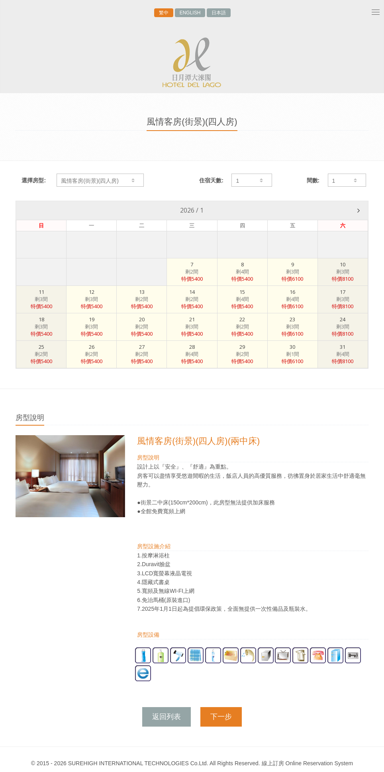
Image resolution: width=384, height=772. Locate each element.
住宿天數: (211, 180)
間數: (313, 180)
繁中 (163, 13)
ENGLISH (190, 13)
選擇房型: (34, 180)
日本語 (219, 13)
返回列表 (166, 717)
